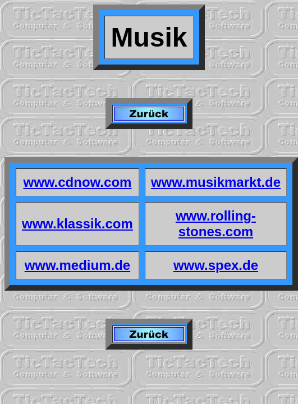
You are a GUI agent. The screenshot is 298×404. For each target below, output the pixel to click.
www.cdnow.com (77, 182)
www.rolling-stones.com (216, 223)
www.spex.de (215, 265)
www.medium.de (77, 265)
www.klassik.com (77, 223)
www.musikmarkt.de (216, 182)
